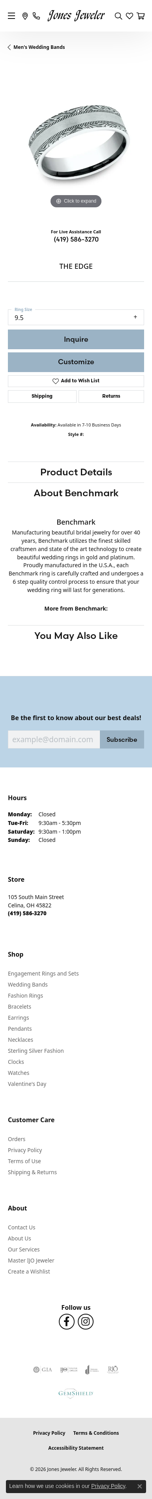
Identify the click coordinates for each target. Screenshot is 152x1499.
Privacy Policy (25, 1150)
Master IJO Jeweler (31, 1260)
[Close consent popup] (139, 1486)
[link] (25, 16)
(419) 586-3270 (76, 239)
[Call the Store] (27, 913)
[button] (118, 16)
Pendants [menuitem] (20, 1028)
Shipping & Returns (32, 1172)
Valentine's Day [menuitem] (27, 1083)
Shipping (42, 396)
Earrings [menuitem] (18, 1017)
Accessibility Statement (75, 1448)
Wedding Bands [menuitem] (28, 984)
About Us (19, 1238)
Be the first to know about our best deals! (76, 718)
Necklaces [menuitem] (20, 1039)
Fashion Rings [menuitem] (25, 995)
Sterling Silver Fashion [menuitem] (36, 1050)
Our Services (24, 1249)
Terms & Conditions (96, 1433)
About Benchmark (76, 493)
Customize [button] (76, 362)
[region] (76, 142)
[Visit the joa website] (92, 1370)
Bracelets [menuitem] (19, 1006)
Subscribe (122, 739)
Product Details (76, 472)
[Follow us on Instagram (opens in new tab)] (86, 1322)
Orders (16, 1139)
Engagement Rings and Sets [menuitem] (43, 973)
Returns (111, 396)
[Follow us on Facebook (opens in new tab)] (67, 1322)
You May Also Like (76, 635)
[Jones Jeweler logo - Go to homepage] (76, 16)
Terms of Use (24, 1161)
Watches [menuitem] (18, 1072)
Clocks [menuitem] (16, 1061)
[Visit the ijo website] (69, 1370)
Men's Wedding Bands (39, 47)
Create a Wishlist (29, 1271)
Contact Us (22, 1227)
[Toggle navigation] (11, 16)
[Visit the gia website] (42, 1370)
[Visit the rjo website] (113, 1370)
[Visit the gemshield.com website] (75, 1393)
